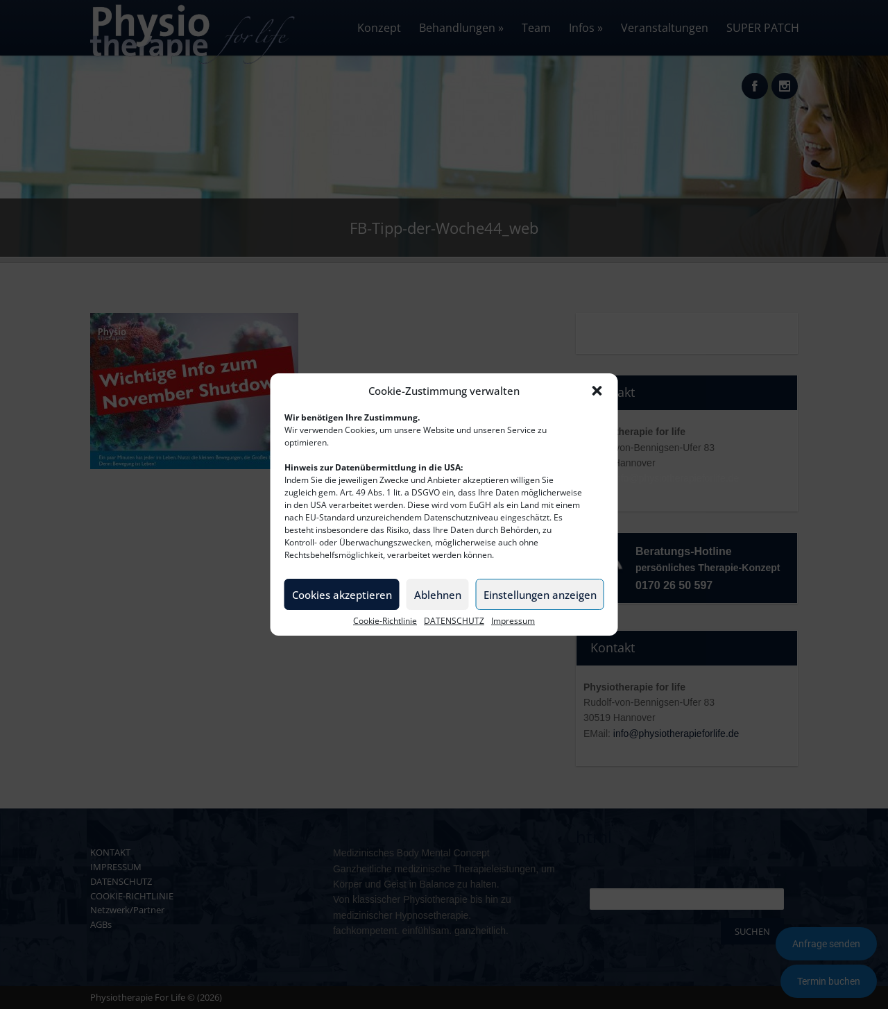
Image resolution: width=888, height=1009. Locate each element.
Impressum (513, 621)
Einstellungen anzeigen (540, 595)
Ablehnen (437, 595)
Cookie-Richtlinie (385, 621)
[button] (597, 391)
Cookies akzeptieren (342, 595)
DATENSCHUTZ (454, 621)
